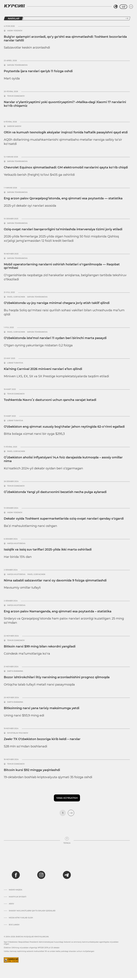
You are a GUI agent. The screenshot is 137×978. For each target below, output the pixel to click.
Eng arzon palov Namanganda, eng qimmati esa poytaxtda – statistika (57, 611)
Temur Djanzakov (16, 96)
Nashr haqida (15, 890)
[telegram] (67, 875)
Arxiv (11, 904)
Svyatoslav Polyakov (17, 733)
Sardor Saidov (14, 126)
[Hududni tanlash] (116, 6)
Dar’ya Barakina (15, 671)
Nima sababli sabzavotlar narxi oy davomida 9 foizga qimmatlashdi (55, 580)
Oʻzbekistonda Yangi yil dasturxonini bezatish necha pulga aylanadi (55, 492)
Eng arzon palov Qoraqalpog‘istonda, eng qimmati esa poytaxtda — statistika (63, 198)
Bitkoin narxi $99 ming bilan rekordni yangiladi (39, 646)
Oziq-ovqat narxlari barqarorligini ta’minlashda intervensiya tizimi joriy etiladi (63, 229)
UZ (123, 6)
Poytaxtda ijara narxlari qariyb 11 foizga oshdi (38, 71)
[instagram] (41, 875)
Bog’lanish (14, 925)
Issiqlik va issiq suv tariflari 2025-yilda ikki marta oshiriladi (48, 549)
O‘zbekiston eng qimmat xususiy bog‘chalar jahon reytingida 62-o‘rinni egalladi (64, 426)
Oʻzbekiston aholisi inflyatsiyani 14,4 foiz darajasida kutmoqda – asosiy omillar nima (63, 459)
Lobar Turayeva (15, 363)
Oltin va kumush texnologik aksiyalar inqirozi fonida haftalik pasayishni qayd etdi (66, 132)
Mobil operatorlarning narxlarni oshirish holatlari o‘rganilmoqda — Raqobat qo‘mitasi (62, 266)
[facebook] (16, 875)
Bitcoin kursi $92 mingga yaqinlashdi (32, 770)
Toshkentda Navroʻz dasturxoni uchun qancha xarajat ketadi (50, 400)
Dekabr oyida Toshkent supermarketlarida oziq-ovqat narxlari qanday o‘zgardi (64, 518)
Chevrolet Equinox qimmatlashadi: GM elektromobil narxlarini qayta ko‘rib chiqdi (66, 167)
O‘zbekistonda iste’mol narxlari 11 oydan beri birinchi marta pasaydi (55, 338)
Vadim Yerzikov (14, 31)
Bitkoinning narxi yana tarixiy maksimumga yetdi (41, 708)
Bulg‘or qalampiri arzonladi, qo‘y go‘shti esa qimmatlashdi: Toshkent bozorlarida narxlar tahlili (65, 38)
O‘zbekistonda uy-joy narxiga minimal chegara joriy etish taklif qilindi (57, 303)
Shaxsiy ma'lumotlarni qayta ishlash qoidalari (32, 911)
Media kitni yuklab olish (21, 918)
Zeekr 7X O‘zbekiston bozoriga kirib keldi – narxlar (42, 739)
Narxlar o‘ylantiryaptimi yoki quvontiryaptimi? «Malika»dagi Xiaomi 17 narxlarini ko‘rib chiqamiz (65, 104)
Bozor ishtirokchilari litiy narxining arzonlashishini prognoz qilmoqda (57, 677)
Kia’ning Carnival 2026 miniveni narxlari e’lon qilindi (43, 369)
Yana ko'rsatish (67, 797)
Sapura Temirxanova (17, 65)
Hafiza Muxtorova (16, 544)
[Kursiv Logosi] (14, 5)
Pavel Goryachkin (16, 297)
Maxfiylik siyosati (17, 897)
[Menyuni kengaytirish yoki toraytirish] (131, 6)
